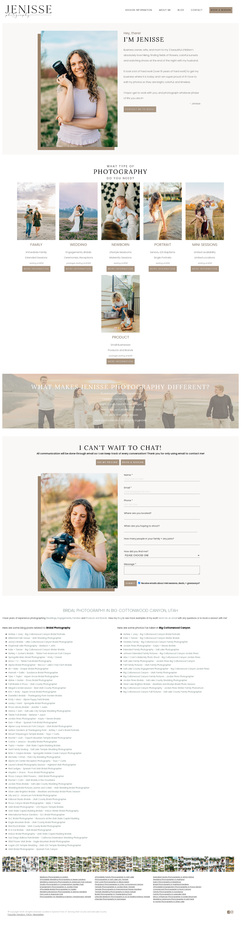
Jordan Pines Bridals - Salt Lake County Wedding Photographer (40, 784)
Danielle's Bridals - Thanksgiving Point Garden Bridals (35, 695)
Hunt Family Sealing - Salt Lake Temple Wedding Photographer (40, 749)
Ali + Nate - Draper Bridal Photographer (28, 668)
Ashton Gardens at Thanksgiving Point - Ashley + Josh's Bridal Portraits (43, 730)
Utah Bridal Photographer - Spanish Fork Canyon (33, 849)
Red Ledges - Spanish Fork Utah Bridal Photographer (35, 768)
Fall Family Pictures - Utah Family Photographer (147, 665)
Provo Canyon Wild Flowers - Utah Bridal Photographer (36, 776)
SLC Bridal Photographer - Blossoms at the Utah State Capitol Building (43, 818)
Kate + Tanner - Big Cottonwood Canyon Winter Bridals (36, 649)
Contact (197, 10)
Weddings (51, 618)
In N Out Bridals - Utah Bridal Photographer (29, 830)
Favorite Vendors (16, 914)
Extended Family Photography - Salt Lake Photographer (151, 649)
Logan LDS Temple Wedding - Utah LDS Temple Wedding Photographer (44, 845)
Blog (181, 10)
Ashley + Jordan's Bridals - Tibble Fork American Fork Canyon (39, 653)
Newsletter (38, 914)
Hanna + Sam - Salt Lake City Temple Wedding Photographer (39, 711)
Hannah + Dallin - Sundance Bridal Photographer (33, 672)
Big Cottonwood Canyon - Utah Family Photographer (150, 672)
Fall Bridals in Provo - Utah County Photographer (32, 684)
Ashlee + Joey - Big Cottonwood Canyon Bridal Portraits (36, 634)
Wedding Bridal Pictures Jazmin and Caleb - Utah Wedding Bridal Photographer (48, 787)
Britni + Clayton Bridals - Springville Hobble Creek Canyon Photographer (45, 753)
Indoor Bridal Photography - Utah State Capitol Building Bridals (39, 833)
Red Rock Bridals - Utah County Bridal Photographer (34, 826)
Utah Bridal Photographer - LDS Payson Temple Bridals (35, 807)
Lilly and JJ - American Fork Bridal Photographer (32, 795)
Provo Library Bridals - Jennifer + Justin (27, 707)
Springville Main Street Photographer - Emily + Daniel (35, 657)
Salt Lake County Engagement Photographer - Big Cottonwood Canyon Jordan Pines (166, 668)
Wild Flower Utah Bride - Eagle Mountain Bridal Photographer (39, 841)
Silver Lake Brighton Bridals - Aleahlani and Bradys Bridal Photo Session (44, 791)
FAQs (29, 914)
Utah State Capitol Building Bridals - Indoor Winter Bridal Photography (43, 810)
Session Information (138, 10)
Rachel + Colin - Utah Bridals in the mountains (31, 780)
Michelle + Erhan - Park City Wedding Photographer (34, 757)
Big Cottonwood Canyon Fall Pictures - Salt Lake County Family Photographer (162, 691)
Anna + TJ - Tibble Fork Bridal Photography (29, 661)
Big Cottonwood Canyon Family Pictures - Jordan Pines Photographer (158, 676)
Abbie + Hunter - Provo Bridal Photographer (30, 680)
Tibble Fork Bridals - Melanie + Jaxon (26, 714)
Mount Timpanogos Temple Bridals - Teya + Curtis (33, 734)
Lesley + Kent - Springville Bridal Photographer (31, 703)
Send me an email (167, 618)
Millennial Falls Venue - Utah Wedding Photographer (34, 638)
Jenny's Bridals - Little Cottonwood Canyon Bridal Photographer (40, 641)
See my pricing (107, 462)
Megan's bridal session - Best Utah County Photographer (37, 688)
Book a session (221, 10)
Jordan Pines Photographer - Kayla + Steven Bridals (34, 718)
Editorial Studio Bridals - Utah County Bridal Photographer (37, 799)
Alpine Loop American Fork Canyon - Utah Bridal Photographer (40, 726)
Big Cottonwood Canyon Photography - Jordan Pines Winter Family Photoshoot (163, 688)
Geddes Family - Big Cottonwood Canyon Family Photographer (155, 641)
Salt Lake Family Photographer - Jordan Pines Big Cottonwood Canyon (159, 661)
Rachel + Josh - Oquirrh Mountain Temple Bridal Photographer (40, 737)
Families (76, 618)
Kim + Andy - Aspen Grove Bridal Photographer (32, 691)
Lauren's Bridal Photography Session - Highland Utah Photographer (42, 764)
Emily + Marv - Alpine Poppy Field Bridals (28, 699)
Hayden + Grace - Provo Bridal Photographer (31, 772)
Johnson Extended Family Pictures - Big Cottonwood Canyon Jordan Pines (160, 653)
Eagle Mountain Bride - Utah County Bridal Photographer (36, 822)
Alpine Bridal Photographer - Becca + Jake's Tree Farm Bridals (40, 665)
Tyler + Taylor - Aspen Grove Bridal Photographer (33, 676)
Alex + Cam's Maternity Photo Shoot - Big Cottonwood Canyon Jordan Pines (161, 657)
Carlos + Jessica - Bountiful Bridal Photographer (32, 741)
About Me (165, 10)
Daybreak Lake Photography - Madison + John (31, 645)
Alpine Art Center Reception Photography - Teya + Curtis (37, 760)
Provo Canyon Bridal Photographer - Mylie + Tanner (34, 803)
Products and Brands (96, 618)
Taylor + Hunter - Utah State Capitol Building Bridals (34, 745)
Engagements (64, 618)
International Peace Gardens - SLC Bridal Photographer (36, 814)
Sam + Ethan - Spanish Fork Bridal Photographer (32, 722)
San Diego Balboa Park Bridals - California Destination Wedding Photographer (48, 837)
